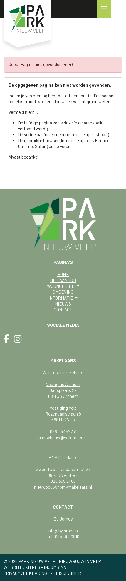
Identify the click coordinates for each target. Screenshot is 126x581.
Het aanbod (63, 280)
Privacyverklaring (25, 573)
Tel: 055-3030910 (63, 536)
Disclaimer (68, 573)
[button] (104, 9)
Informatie (61, 298)
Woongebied (61, 286)
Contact (63, 309)
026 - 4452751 (63, 431)
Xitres (32, 567)
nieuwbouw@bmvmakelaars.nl (63, 487)
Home (63, 274)
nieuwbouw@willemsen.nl (63, 437)
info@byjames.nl (63, 530)
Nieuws (63, 303)
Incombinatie (58, 567)
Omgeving (63, 292)
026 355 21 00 (63, 481)
